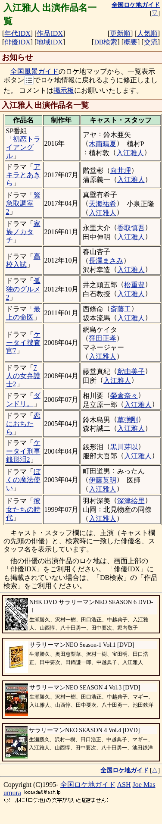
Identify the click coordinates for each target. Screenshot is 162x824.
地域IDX (49, 42)
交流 (151, 42)
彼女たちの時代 (23, 509)
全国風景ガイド (34, 71)
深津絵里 (131, 500)
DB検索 (105, 42)
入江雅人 (130, 153)
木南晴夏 (102, 143)
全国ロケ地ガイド (87, 784)
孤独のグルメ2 (23, 289)
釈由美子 (131, 371)
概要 (130, 42)
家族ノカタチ (23, 232)
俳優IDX (17, 42)
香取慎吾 (131, 228)
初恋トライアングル (23, 147)
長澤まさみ (106, 260)
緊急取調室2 (23, 203)
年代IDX (17, 33)
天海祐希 (102, 203)
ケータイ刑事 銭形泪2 (23, 451)
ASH (124, 784)
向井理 (120, 170)
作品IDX (49, 33)
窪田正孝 (102, 338)
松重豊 (134, 284)
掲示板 (63, 90)
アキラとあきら (23, 175)
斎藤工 (120, 309)
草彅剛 (127, 419)
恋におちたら (23, 423)
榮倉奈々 (124, 395)
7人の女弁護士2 (23, 376)
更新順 (120, 33)
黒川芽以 (124, 447)
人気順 (147, 33)
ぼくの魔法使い (23, 480)
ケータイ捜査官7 (23, 342)
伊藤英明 (102, 480)
